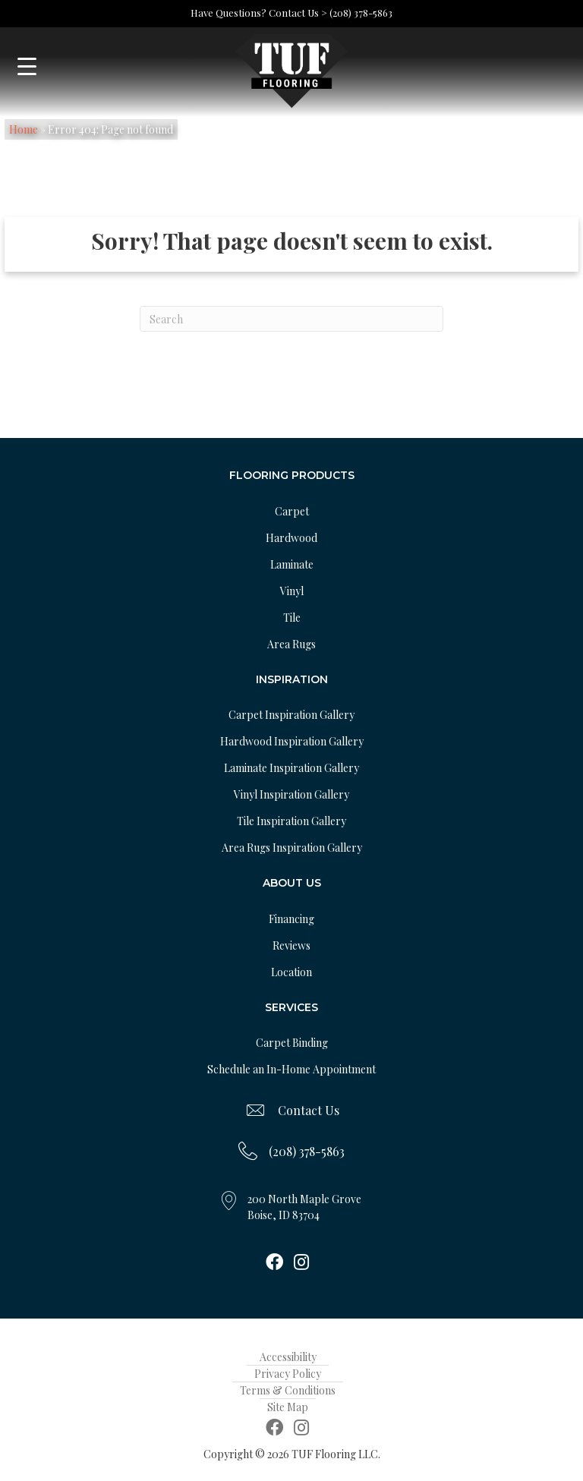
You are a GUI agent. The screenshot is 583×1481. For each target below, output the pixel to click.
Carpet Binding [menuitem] (292, 1042)
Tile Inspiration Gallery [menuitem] (291, 821)
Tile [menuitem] (292, 617)
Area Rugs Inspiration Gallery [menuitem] (292, 847)
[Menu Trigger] (27, 66)
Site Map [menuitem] (287, 1407)
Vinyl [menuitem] (292, 591)
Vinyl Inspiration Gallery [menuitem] (291, 794)
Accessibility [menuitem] (288, 1357)
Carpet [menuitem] (292, 511)
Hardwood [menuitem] (291, 538)
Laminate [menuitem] (292, 564)
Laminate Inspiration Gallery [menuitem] (291, 768)
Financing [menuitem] (291, 919)
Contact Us (308, 1110)
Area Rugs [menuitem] (291, 644)
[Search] (291, 319)
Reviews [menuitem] (291, 945)
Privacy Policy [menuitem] (287, 1373)
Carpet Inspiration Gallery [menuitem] (291, 714)
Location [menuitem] (291, 972)
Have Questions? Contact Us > (259, 12)
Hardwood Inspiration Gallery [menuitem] (292, 741)
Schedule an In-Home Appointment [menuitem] (291, 1069)
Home (23, 129)
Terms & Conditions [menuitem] (288, 1390)
